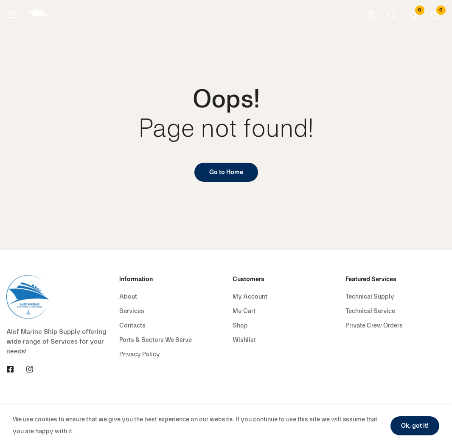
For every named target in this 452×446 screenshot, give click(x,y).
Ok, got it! (415, 426)
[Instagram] (30, 369)
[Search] (392, 15)
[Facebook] (10, 369)
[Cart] (434, 15)
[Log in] (371, 15)
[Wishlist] (413, 15)
